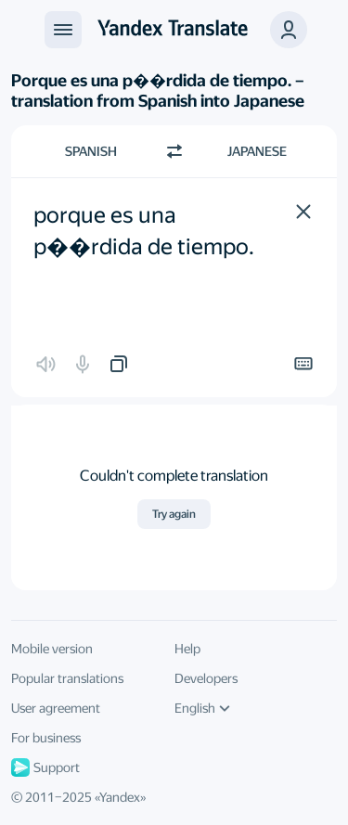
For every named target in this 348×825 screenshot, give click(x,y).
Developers (206, 678)
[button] (303, 211)
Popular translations (67, 678)
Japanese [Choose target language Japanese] (257, 151)
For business (46, 737)
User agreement (55, 708)
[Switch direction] (174, 151)
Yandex (119, 797)
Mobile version (52, 648)
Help (187, 648)
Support (45, 767)
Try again (174, 514)
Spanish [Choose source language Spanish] (91, 151)
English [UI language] (202, 708)
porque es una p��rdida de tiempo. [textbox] (143, 231)
